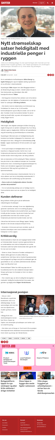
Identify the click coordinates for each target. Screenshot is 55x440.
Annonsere (5, 429)
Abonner (35, 2)
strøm (4, 338)
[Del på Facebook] (48, 75)
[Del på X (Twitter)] (51, 75)
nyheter (16, 338)
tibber (10, 338)
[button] (52, 346)
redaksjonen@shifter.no (26, 431)
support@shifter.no (25, 425)
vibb (29, 338)
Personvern (5, 425)
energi (23, 338)
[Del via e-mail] (53, 75)
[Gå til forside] (8, 3)
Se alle (27, 368)
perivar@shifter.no (41, 426)
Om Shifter (5, 423)
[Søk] (47, 2)
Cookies (4, 427)
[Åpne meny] (52, 3)
